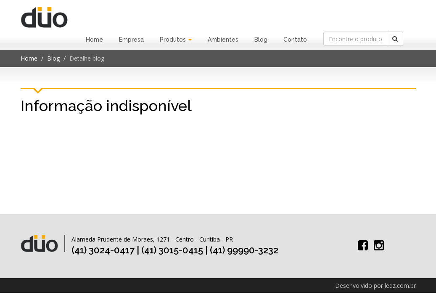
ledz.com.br (400, 286)
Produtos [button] (176, 39)
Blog (260, 39)
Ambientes (223, 39)
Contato (295, 39)
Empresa (131, 39)
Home (94, 39)
